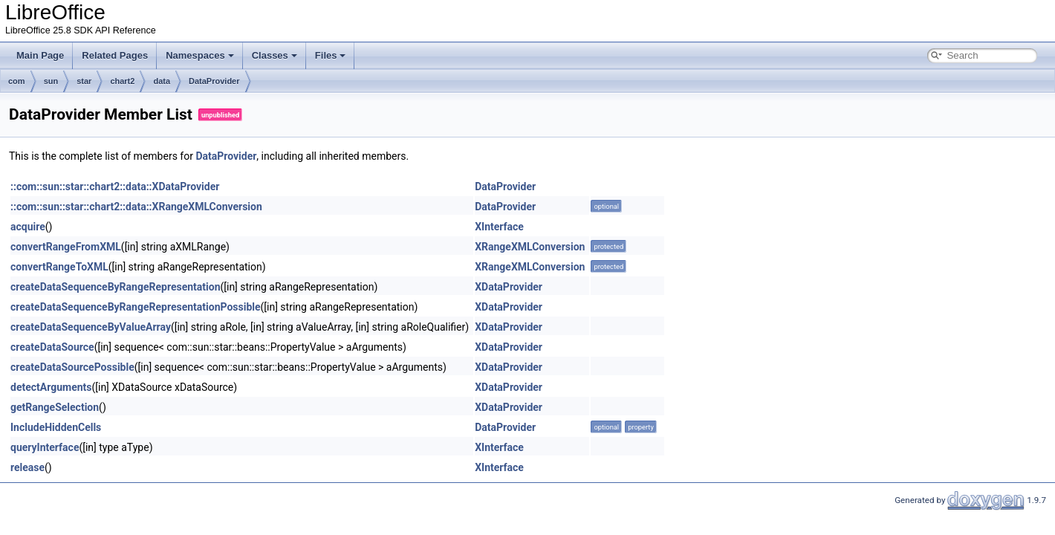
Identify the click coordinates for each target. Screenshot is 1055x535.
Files (330, 55)
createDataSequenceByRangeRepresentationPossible (135, 307)
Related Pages (115, 55)
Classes (274, 55)
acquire (27, 227)
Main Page (40, 55)
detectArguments (50, 387)
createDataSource (52, 347)
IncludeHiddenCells (55, 427)
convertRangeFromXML (65, 247)
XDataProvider (508, 287)
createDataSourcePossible (72, 367)
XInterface (499, 227)
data (161, 81)
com (16, 81)
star (84, 81)
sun (51, 81)
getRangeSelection (54, 407)
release (27, 467)
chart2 (122, 81)
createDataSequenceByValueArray (90, 327)
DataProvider (214, 81)
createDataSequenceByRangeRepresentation (115, 287)
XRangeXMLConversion (530, 247)
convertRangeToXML (59, 267)
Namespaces (200, 55)
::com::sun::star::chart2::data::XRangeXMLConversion (136, 207)
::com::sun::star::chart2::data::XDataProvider (114, 186)
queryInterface (44, 447)
